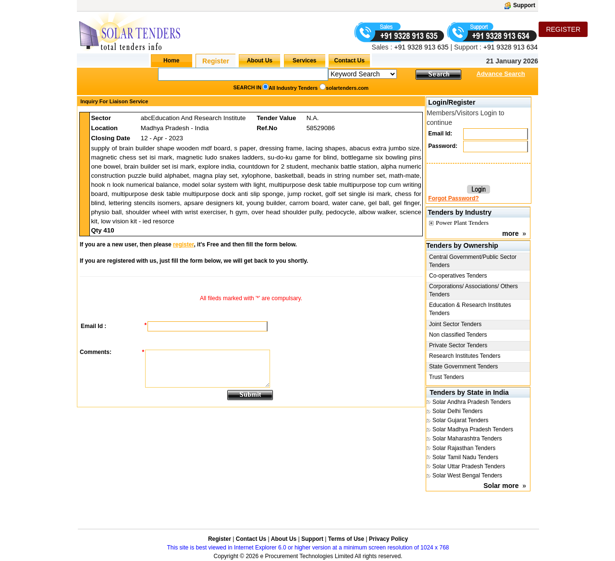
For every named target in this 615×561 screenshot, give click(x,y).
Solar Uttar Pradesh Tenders (468, 466)
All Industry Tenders (293, 88)
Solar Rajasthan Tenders (463, 448)
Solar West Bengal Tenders (467, 475)
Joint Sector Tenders (455, 324)
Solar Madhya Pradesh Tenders (472, 429)
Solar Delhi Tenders (457, 411)
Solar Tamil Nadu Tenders (465, 457)
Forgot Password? (453, 198)
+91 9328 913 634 (510, 47)
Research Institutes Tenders (465, 356)
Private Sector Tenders (458, 345)
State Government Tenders (463, 366)
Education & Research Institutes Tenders (470, 309)
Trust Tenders (446, 377)
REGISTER (563, 29)
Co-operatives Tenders (458, 275)
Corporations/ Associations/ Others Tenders (473, 290)
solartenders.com (347, 88)
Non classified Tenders (458, 334)
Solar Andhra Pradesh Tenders (471, 402)
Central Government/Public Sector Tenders (473, 261)
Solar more (500, 485)
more (510, 233)
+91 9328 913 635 (420, 47)
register (183, 244)
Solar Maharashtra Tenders (467, 438)
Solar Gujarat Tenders (460, 420)
